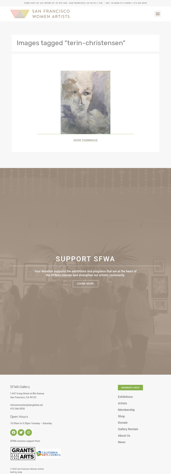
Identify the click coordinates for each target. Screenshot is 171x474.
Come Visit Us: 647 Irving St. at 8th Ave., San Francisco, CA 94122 (60, 3)
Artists (122, 403)
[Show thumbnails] (85, 140)
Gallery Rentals (128, 429)
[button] (157, 14)
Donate (122, 422)
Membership (126, 410)
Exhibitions (125, 396)
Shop (121, 416)
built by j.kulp (16, 472)
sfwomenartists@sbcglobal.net (26, 405)
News (121, 442)
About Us (124, 435)
